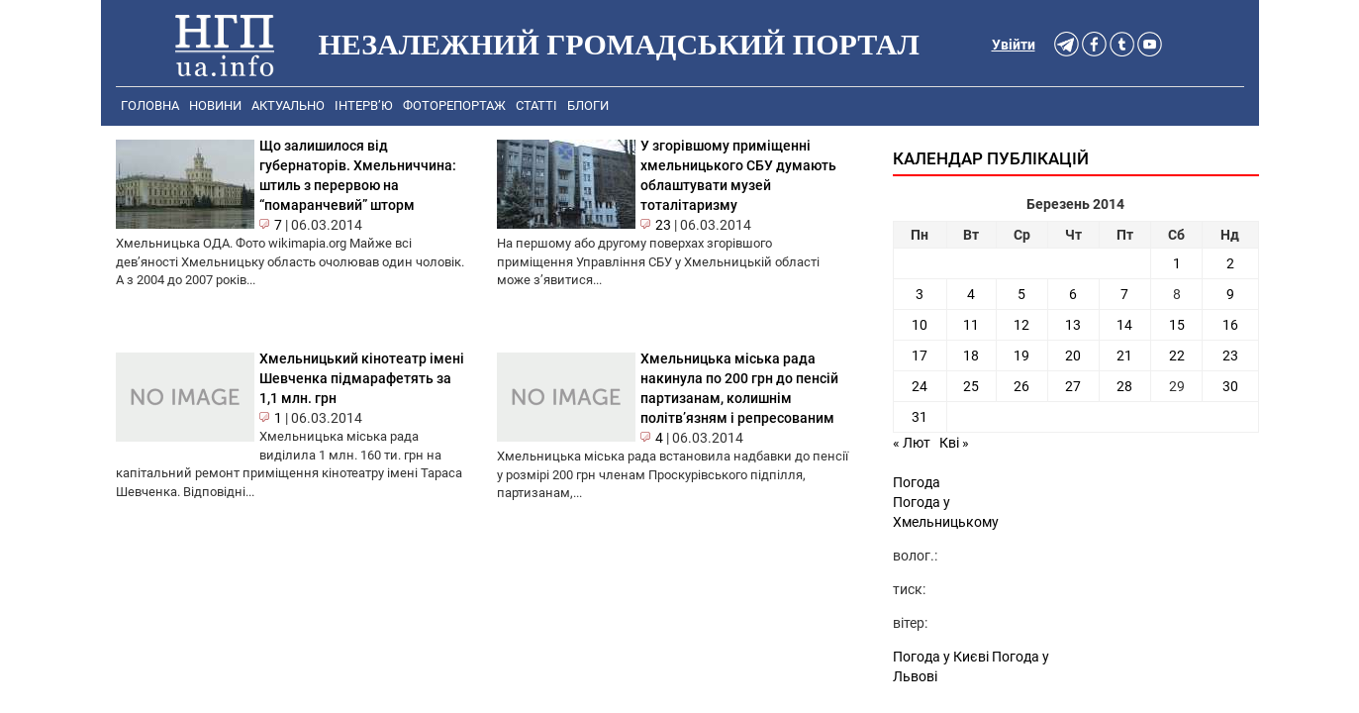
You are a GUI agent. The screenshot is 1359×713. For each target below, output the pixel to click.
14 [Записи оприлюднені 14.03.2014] (1124, 325)
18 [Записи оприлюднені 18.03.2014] (971, 355)
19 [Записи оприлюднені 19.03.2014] (1021, 355)
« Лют (911, 443)
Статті (536, 105)
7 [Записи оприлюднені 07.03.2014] (1124, 294)
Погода (916, 482)
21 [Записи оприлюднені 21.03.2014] (1124, 355)
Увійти (1013, 44)
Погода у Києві (941, 656)
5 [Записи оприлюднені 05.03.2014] (1021, 294)
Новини (215, 105)
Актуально (288, 105)
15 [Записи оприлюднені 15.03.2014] (1177, 325)
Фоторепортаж (454, 105)
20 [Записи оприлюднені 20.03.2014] (1073, 355)
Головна (150, 105)
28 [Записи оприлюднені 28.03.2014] (1124, 386)
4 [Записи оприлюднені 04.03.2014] (971, 294)
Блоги (588, 105)
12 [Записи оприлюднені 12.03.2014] (1021, 325)
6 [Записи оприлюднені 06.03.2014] (1073, 294)
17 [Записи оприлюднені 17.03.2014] (919, 355)
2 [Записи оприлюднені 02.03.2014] (1230, 263)
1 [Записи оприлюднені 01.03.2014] (1177, 263)
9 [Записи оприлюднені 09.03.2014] (1230, 294)
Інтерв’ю (364, 105)
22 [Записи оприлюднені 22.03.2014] (1177, 355)
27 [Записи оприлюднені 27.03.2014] (1073, 386)
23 (663, 225)
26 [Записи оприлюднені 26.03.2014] (1021, 386)
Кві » (954, 443)
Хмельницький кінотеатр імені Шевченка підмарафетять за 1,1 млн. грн (361, 378)
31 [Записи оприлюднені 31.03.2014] (919, 417)
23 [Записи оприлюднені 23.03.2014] (1230, 355)
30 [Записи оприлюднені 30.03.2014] (1230, 386)
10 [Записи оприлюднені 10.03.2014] (919, 325)
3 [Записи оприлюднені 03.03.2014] (919, 294)
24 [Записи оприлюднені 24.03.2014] (919, 386)
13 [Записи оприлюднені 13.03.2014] (1073, 325)
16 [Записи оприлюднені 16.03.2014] (1230, 325)
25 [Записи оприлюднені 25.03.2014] (971, 386)
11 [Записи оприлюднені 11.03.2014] (971, 325)
